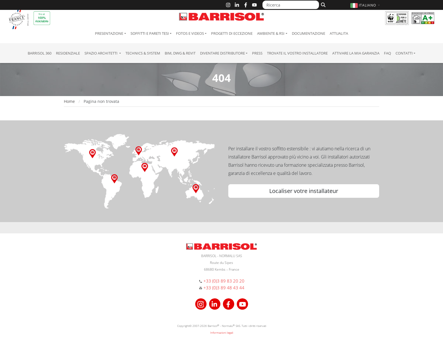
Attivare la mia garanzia (355, 53)
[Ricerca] (290, 5)
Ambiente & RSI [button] (271, 33)
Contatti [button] (404, 53)
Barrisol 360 (39, 53)
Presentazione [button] (109, 33)
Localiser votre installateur (303, 191)
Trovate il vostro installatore (297, 53)
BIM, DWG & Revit (180, 53)
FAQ (387, 53)
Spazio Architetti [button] (101, 53)
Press (257, 53)
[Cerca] (322, 4)
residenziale (68, 53)
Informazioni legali (221, 333)
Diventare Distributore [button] (222, 53)
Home (69, 101)
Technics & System (142, 53)
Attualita (339, 33)
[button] (366, 5)
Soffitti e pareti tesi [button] (150, 33)
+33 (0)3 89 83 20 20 (223, 281)
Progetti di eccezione (232, 33)
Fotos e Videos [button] (190, 33)
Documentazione (308, 33)
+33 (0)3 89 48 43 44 (223, 287)
